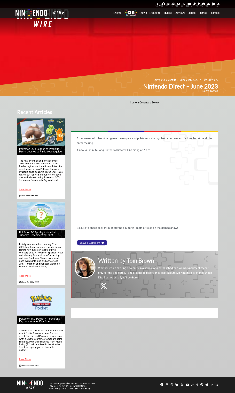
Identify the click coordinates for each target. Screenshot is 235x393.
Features (155, 12)
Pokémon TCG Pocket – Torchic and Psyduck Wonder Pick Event (39, 320)
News (144, 12)
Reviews (180, 12)
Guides (168, 12)
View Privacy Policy (57, 388)
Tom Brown (208, 79)
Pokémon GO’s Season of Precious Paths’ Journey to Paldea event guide (40, 150)
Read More (25, 189)
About (192, 12)
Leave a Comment (163, 79)
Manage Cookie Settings (81, 388)
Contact (215, 12)
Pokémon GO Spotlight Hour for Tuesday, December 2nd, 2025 (37, 234)
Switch (214, 90)
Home (118, 12)
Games (203, 12)
